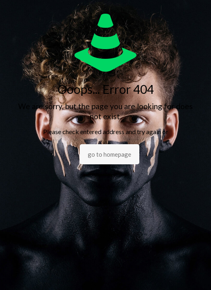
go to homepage (109, 154)
